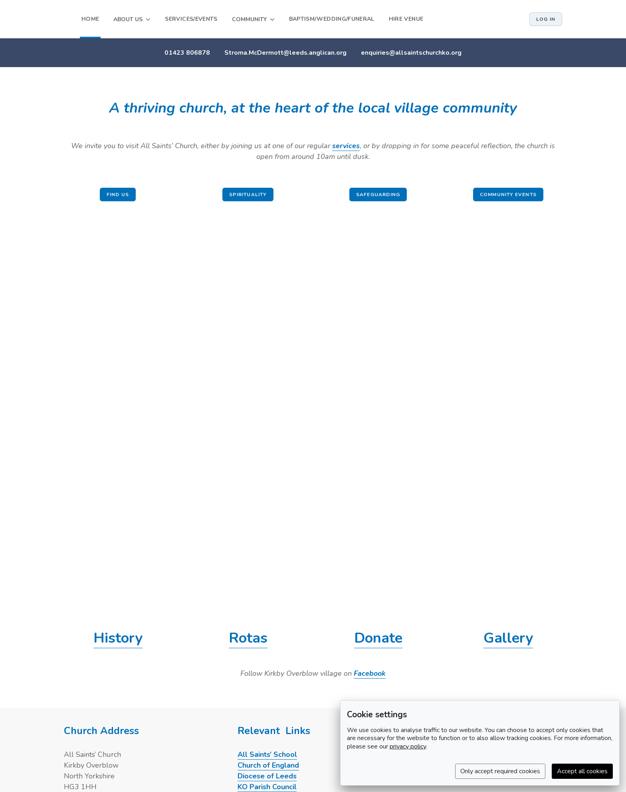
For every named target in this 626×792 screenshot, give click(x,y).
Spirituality (247, 194)
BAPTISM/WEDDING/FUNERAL (331, 19)
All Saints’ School (267, 754)
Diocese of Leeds (267, 776)
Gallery (508, 638)
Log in (545, 19)
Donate (378, 638)
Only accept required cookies (500, 771)
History (118, 638)
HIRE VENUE (406, 19)
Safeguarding (378, 194)
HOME (90, 19)
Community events (508, 194)
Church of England (268, 765)
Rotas (248, 638)
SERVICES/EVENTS (191, 19)
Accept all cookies (582, 771)
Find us (118, 194)
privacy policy (408, 746)
